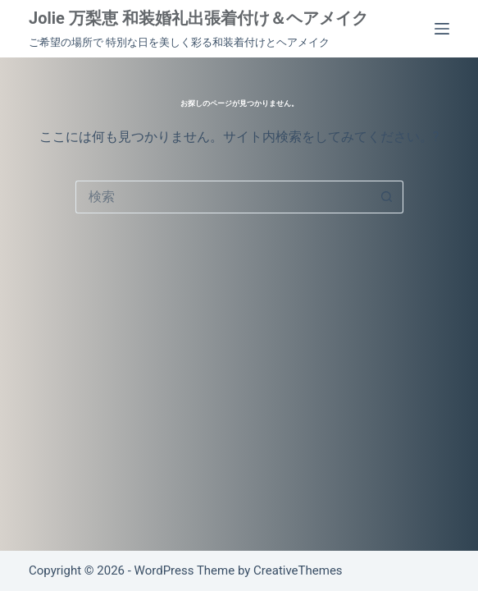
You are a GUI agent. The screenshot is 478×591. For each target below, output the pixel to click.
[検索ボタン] (387, 197)
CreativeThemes (298, 570)
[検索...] (223, 197)
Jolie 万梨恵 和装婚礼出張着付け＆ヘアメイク (198, 18)
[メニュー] (442, 28)
